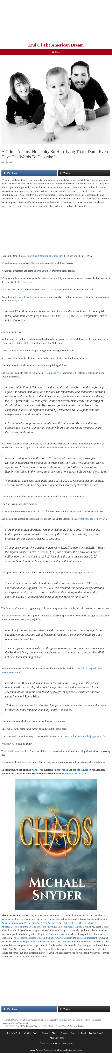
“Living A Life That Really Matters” (65, 926)
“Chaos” (36, 769)
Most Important (57, 1038)
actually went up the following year (87, 518)
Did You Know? (96, 1033)
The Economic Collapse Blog (27, 937)
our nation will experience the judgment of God (83, 736)
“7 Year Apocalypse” (50, 923)
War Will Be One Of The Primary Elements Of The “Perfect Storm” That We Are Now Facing (44, 1026)
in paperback (61, 769)
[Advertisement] (56, 20)
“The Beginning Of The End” (27, 926)
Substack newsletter (59, 934)
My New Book (13, 1033)
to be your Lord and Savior (27, 956)
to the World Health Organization (29, 297)
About (54, 1033)
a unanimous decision (15, 615)
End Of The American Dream (56, 45)
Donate (45, 1033)
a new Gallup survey (50, 372)
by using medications (82, 572)
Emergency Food (78, 1033)
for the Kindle (80, 769)
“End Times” (31, 923)
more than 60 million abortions (43, 255)
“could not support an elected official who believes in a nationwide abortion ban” (53, 447)
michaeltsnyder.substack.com (71, 773)
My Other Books (31, 1033)
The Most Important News (90, 937)
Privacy (64, 1033)
